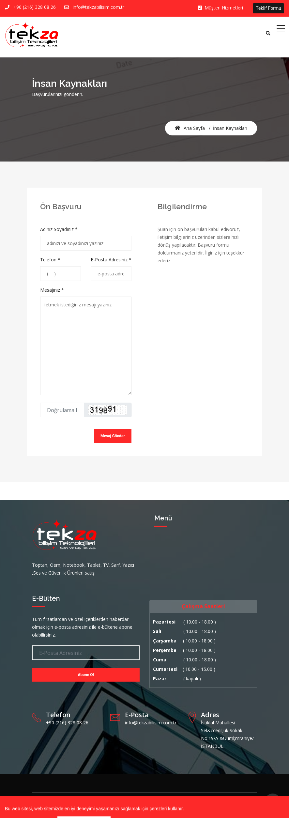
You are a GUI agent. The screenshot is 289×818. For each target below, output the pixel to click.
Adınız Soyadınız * (59, 229)
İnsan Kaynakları (230, 128)
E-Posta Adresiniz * (111, 259)
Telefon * (50, 259)
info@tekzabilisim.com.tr (98, 7)
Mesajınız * (52, 290)
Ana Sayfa (190, 128)
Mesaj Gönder (112, 436)
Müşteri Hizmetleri (220, 8)
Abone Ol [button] (86, 674)
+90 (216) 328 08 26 (34, 7)
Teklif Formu (268, 8)
